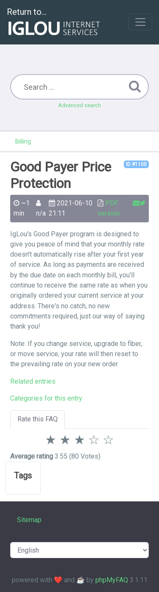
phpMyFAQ (111, 580)
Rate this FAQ (37, 419)
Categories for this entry (46, 398)
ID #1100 (136, 164)
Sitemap (29, 520)
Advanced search (79, 105)
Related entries (33, 381)
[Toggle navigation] (140, 22)
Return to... (54, 23)
